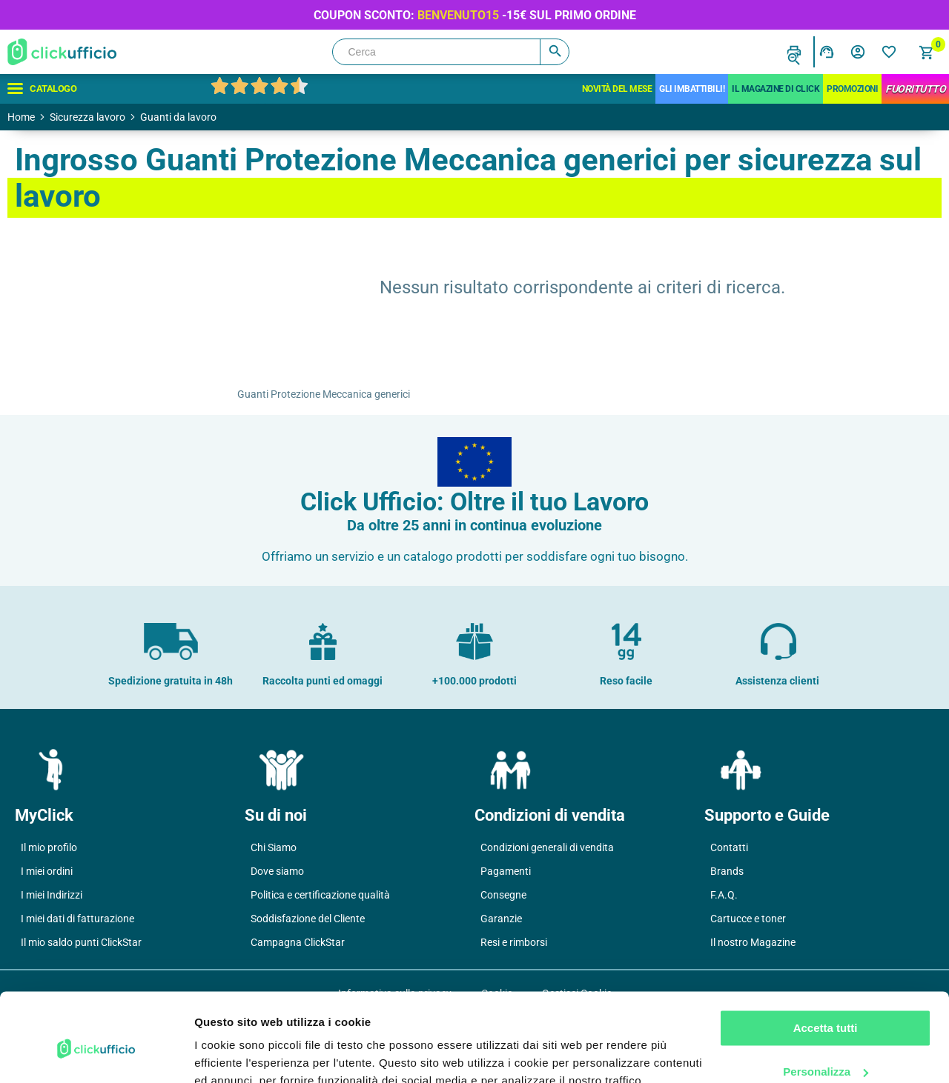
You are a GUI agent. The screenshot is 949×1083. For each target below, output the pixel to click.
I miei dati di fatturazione (77, 918)
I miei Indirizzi (51, 895)
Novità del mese (617, 89)
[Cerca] (450, 52)
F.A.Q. (724, 895)
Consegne (503, 895)
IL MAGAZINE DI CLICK (775, 89)
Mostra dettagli (234, 1053)
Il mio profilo (49, 847)
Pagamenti (505, 871)
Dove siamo (277, 871)
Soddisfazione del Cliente (308, 918)
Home (21, 117)
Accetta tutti (825, 960)
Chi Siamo (274, 847)
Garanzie (501, 918)
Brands (727, 871)
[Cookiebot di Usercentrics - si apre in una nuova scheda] (96, 1054)
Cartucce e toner (748, 918)
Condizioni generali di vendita (547, 847)
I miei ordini (47, 871)
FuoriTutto (915, 89)
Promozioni (852, 89)
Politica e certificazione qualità (320, 895)
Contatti (729, 847)
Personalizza (825, 1003)
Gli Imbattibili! (691, 89)
